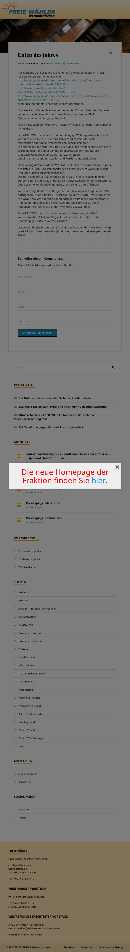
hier (99, 480)
